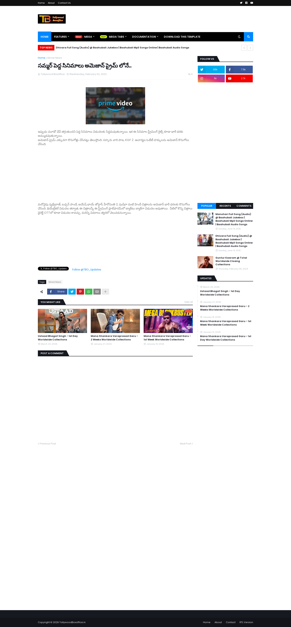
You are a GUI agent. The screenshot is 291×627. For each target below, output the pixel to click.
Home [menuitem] (44, 37)
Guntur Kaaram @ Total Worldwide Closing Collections (231, 261)
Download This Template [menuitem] (182, 37)
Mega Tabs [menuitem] (116, 37)
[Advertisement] (115, 172)
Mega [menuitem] (88, 37)
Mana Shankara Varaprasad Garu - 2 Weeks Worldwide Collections (114, 337)
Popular (206, 206)
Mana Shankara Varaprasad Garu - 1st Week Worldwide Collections (167, 337)
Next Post (185, 443)
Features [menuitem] (60, 37)
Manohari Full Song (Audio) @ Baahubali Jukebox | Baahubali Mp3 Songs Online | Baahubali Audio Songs (234, 219)
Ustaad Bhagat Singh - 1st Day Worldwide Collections (58, 337)
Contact (231, 622)
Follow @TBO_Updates (86, 269)
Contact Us (64, 2)
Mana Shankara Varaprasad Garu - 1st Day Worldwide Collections (225, 338)
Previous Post (48, 443)
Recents (225, 206)
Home (41, 2)
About (51, 2)
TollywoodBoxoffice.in (72, 622)
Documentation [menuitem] (144, 37)
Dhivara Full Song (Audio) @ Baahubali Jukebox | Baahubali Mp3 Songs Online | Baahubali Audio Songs (122, 47)
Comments (243, 206)
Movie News (55, 58)
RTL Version (246, 622)
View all (188, 301)
